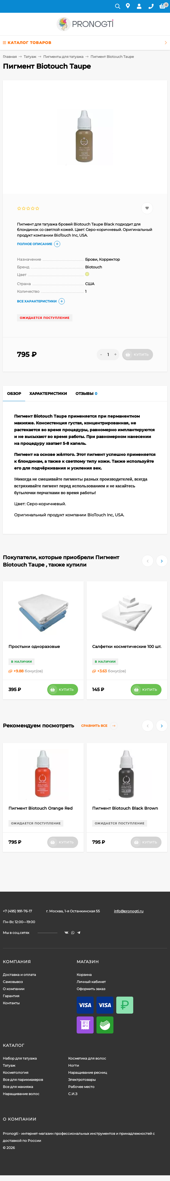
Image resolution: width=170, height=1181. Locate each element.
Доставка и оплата (19, 974)
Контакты (11, 1003)
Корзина (84, 974)
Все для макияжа (18, 1087)
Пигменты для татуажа (63, 56)
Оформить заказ (91, 989)
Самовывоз (13, 982)
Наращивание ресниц (87, 1072)
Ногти (73, 1065)
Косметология (15, 1072)
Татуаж (30, 56)
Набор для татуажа (20, 1058)
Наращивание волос (21, 1094)
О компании (13, 989)
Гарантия (11, 996)
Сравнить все (99, 726)
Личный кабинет (91, 982)
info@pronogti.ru (128, 911)
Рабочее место (81, 1087)
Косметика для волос (87, 1058)
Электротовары (82, 1079)
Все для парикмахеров (23, 1079)
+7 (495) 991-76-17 (17, 911)
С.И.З (72, 1094)
